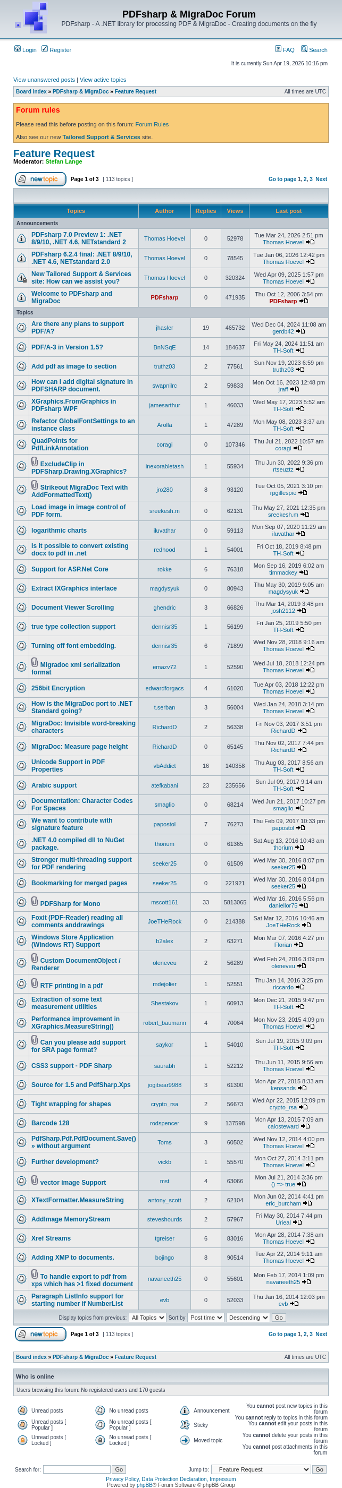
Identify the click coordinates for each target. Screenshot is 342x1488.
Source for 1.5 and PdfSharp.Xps (81, 1085)
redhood (164, 549)
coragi (165, 444)
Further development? (65, 1162)
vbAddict (164, 766)
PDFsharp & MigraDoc (81, 92)
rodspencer (164, 1123)
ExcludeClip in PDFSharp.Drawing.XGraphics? (79, 467)
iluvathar (165, 530)
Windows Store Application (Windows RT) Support (72, 941)
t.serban (165, 707)
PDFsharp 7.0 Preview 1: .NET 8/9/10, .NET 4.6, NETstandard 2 (78, 238)
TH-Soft (283, 350)
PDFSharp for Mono (70, 904)
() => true (283, 1184)
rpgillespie (283, 493)
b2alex (164, 941)
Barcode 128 (50, 1123)
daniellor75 (283, 905)
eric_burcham (283, 1203)
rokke (164, 569)
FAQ (285, 50)
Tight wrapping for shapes (71, 1104)
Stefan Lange (64, 161)
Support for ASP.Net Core (70, 569)
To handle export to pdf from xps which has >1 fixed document (82, 1280)
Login (25, 50)
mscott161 (164, 902)
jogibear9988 (165, 1085)
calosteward (283, 1126)
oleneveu (165, 963)
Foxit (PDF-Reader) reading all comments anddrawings (77, 921)
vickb (164, 1162)
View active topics (103, 79)
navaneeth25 (165, 1279)
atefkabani (164, 785)
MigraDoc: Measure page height (79, 746)
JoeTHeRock (165, 921)
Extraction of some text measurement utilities (66, 1003)
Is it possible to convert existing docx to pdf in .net (80, 549)
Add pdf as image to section (73, 366)
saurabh (165, 1066)
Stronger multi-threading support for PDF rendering (81, 863)
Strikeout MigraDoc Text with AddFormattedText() (79, 491)
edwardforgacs (164, 688)
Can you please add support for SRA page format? (78, 1046)
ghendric (164, 607)
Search (314, 50)
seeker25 (165, 863)
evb (165, 1300)
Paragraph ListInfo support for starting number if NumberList (77, 1300)
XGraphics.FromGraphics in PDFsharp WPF (73, 405)
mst (165, 1181)
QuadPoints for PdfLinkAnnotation (59, 444)
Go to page (282, 179)
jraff (283, 389)
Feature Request (135, 92)
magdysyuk (165, 588)
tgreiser (164, 1238)
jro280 (164, 489)
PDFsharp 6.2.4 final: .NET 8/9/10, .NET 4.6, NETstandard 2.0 (81, 258)
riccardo (283, 987)
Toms (164, 1142)
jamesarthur (164, 405)
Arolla (164, 425)
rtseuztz (283, 469)
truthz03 (165, 366)
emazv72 (165, 667)
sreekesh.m (164, 511)
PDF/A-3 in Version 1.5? (67, 347)
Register (56, 50)
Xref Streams (51, 1238)
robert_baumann (164, 1023)
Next (321, 179)
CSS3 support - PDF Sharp (71, 1066)
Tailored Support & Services (101, 137)
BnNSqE (164, 347)
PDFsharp (165, 297)
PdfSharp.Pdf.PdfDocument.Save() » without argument (83, 1142)
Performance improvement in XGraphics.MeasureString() (75, 1022)
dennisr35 (164, 626)
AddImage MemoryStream (70, 1219)
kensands (283, 1088)
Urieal (283, 1222)
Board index (31, 92)
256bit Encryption (58, 688)
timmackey (283, 572)
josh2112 (283, 611)
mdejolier (165, 984)
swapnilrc (165, 385)
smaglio (165, 804)
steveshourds (164, 1219)
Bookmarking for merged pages (79, 883)
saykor (164, 1044)
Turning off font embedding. (73, 645)
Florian (283, 945)
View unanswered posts (44, 79)
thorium (164, 844)
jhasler (164, 327)
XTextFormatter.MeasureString (77, 1200)
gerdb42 (283, 331)
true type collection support (73, 626)
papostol (165, 824)
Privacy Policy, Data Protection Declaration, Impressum (171, 1479)
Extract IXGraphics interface (74, 588)
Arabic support (54, 785)
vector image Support (73, 1182)
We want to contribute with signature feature (71, 824)
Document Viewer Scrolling (72, 607)
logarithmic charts (59, 530)
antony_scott (164, 1200)
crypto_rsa (164, 1104)
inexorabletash (165, 466)
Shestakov (164, 1003)
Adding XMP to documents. (72, 1257)
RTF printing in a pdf (71, 985)
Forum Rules (152, 124)
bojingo (164, 1257)
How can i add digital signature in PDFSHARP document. (82, 385)
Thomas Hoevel (164, 238)
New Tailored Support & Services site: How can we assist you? (81, 277)
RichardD (165, 727)
